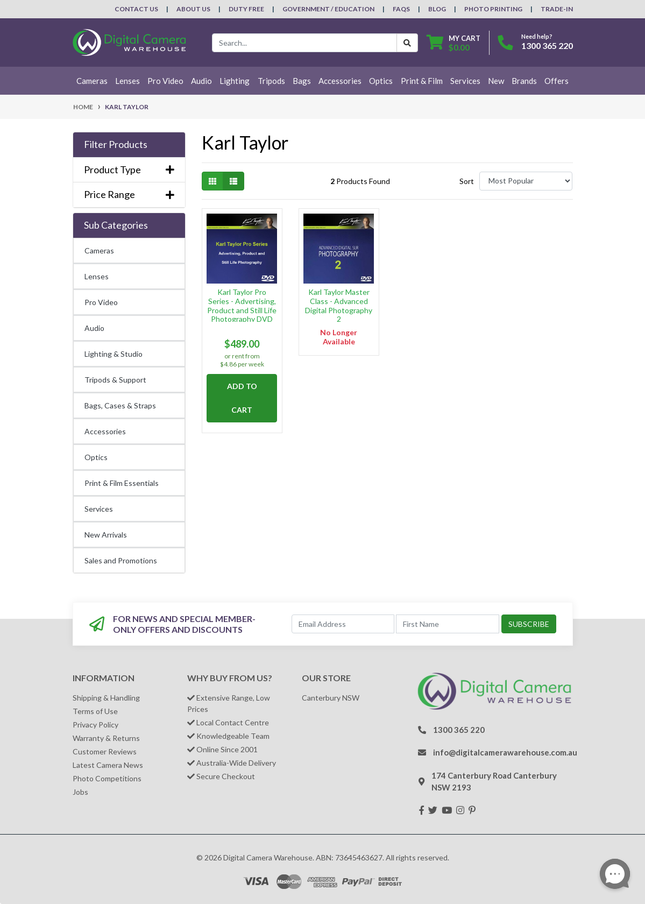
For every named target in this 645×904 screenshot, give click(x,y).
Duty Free (246, 9)
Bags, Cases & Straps (120, 405)
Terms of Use (95, 711)
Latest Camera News (108, 764)
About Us (193, 9)
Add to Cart (242, 398)
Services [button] (465, 81)
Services (98, 508)
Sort (466, 181)
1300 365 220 (547, 45)
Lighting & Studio (113, 353)
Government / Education (328, 9)
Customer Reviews (105, 751)
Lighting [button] (234, 81)
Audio (94, 328)
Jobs (80, 791)
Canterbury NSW (330, 697)
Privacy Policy (95, 724)
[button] (129, 145)
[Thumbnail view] (212, 181)
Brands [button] (524, 81)
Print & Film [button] (422, 81)
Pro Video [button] (165, 81)
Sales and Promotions (120, 560)
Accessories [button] (340, 81)
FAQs (401, 9)
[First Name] (447, 624)
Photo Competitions (107, 778)
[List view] (233, 181)
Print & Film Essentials (121, 483)
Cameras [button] (92, 81)
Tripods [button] (271, 81)
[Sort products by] (525, 181)
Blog (437, 9)
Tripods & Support (115, 379)
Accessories (105, 431)
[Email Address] (343, 624)
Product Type (129, 169)
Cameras (99, 250)
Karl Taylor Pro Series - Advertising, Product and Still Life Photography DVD (242, 305)
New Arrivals (105, 534)
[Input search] (304, 42)
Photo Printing (493, 9)
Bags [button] (302, 81)
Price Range (129, 194)
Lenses (96, 276)
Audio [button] (201, 81)
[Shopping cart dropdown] (453, 43)
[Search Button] (407, 42)
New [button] (496, 81)
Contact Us (136, 9)
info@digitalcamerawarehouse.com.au (505, 752)
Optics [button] (381, 81)
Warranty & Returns (106, 738)
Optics (96, 457)
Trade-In (557, 9)
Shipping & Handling (106, 697)
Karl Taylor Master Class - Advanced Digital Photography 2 (338, 305)
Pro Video (101, 302)
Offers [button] (556, 81)
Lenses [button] (127, 81)
